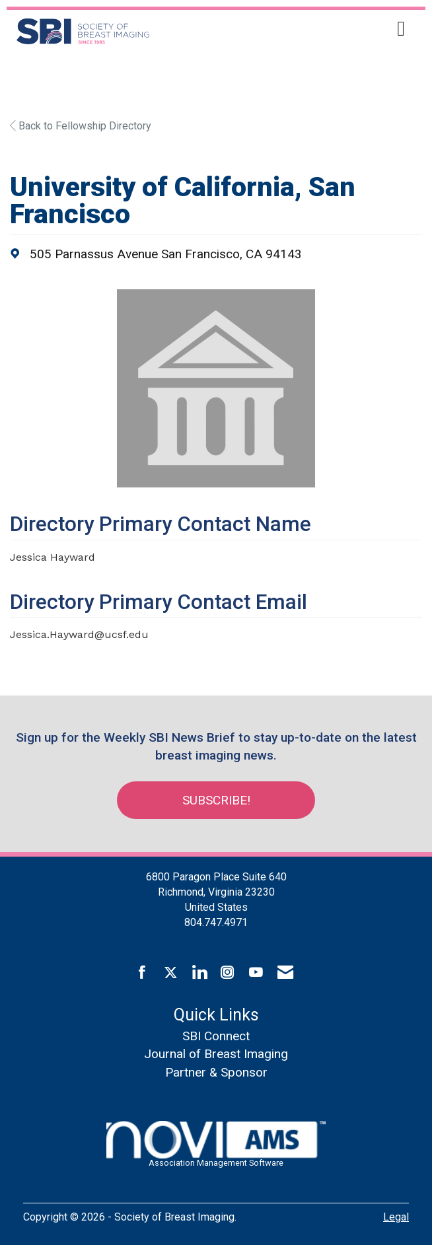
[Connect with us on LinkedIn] (199, 972)
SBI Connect (216, 1036)
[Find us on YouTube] (256, 972)
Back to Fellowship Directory (80, 126)
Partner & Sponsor (216, 1072)
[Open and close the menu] (293, 29)
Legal (396, 1217)
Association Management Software (216, 1144)
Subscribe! (216, 800)
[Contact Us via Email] (285, 972)
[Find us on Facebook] (142, 972)
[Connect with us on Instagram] (227, 972)
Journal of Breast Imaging (216, 1053)
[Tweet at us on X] (171, 972)
